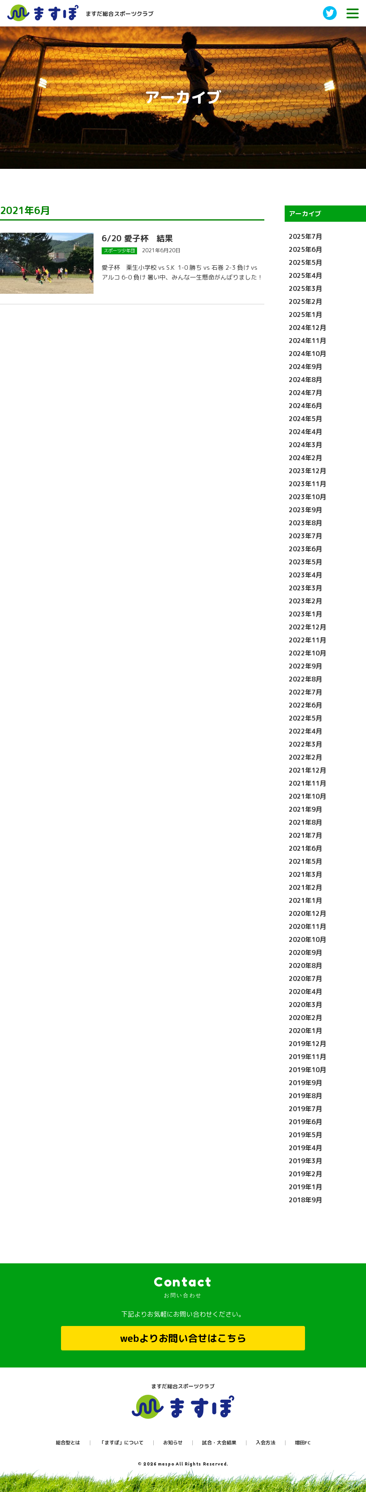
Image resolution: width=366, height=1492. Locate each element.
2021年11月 (307, 783)
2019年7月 (305, 1108)
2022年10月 (307, 653)
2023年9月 (305, 509)
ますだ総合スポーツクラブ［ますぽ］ (49, 12)
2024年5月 (305, 418)
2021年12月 (307, 770)
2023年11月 (307, 483)
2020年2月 (305, 1017)
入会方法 (265, 1442)
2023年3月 (305, 587)
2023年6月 (305, 548)
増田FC (303, 1442)
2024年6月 (305, 405)
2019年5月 (305, 1134)
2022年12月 (307, 627)
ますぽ (183, 1407)
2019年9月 (305, 1082)
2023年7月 (305, 535)
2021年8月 (305, 822)
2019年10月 (307, 1069)
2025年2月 (305, 301)
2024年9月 (305, 366)
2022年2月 (305, 757)
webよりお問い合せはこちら (183, 1338)
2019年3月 (305, 1160)
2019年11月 (307, 1056)
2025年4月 (305, 275)
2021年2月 (305, 887)
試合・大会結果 (219, 1442)
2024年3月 (305, 444)
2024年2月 (305, 457)
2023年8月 (305, 522)
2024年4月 (305, 431)
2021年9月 (305, 809)
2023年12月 (307, 470)
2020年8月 (305, 965)
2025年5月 (305, 262)
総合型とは (68, 1442)
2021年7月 (305, 835)
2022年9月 (305, 666)
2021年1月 (305, 900)
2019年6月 (305, 1121)
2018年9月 (305, 1199)
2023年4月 (305, 574)
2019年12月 (307, 1043)
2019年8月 (305, 1095)
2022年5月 (305, 718)
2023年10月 (307, 496)
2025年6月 (305, 249)
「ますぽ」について (122, 1442)
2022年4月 (305, 731)
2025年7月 (305, 236)
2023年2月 (305, 600)
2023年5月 (305, 561)
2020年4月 (305, 991)
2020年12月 (307, 913)
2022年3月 (305, 744)
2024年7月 (305, 392)
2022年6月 (305, 705)
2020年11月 (307, 926)
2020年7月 (305, 978)
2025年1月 (305, 314)
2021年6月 (305, 848)
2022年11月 (307, 640)
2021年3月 (305, 874)
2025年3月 (305, 288)
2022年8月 (305, 679)
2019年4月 (305, 1147)
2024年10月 (307, 353)
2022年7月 (305, 692)
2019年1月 (305, 1186)
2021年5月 (305, 861)
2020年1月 (305, 1030)
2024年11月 (307, 340)
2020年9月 (305, 952)
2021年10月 (307, 796)
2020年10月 (307, 939)
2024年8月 (305, 379)
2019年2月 (305, 1173)
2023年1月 (305, 613)
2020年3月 (305, 1004)
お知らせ (173, 1442)
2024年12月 (307, 327)
